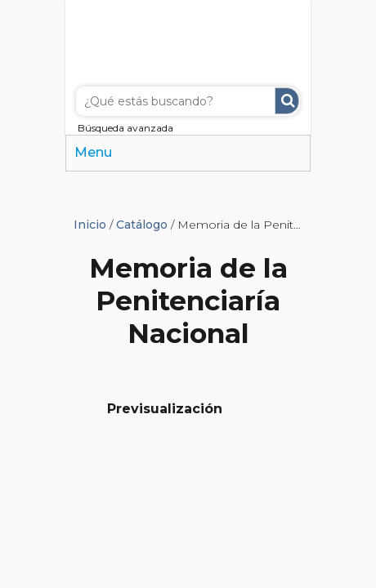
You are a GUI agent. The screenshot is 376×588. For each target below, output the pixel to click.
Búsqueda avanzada (125, 128)
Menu (93, 152)
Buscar (287, 100)
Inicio (90, 224)
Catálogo (142, 224)
